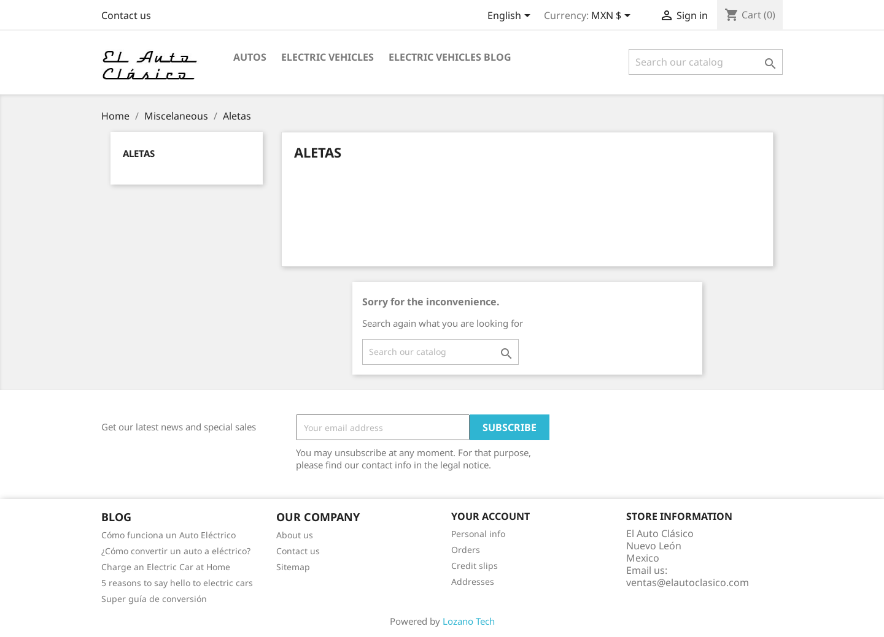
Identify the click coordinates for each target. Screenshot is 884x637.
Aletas (139, 153)
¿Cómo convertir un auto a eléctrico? (175, 551)
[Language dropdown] (511, 16)
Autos (249, 57)
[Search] (706, 62)
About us (294, 535)
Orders (465, 549)
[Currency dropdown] (613, 16)
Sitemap (293, 567)
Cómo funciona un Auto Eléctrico (168, 535)
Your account (490, 516)
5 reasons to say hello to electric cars (177, 583)
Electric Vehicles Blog (450, 57)
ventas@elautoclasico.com (687, 582)
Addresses (472, 581)
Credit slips (474, 565)
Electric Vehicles (327, 57)
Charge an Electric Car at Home (165, 567)
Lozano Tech (469, 621)
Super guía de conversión (154, 599)
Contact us (126, 15)
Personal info (478, 534)
